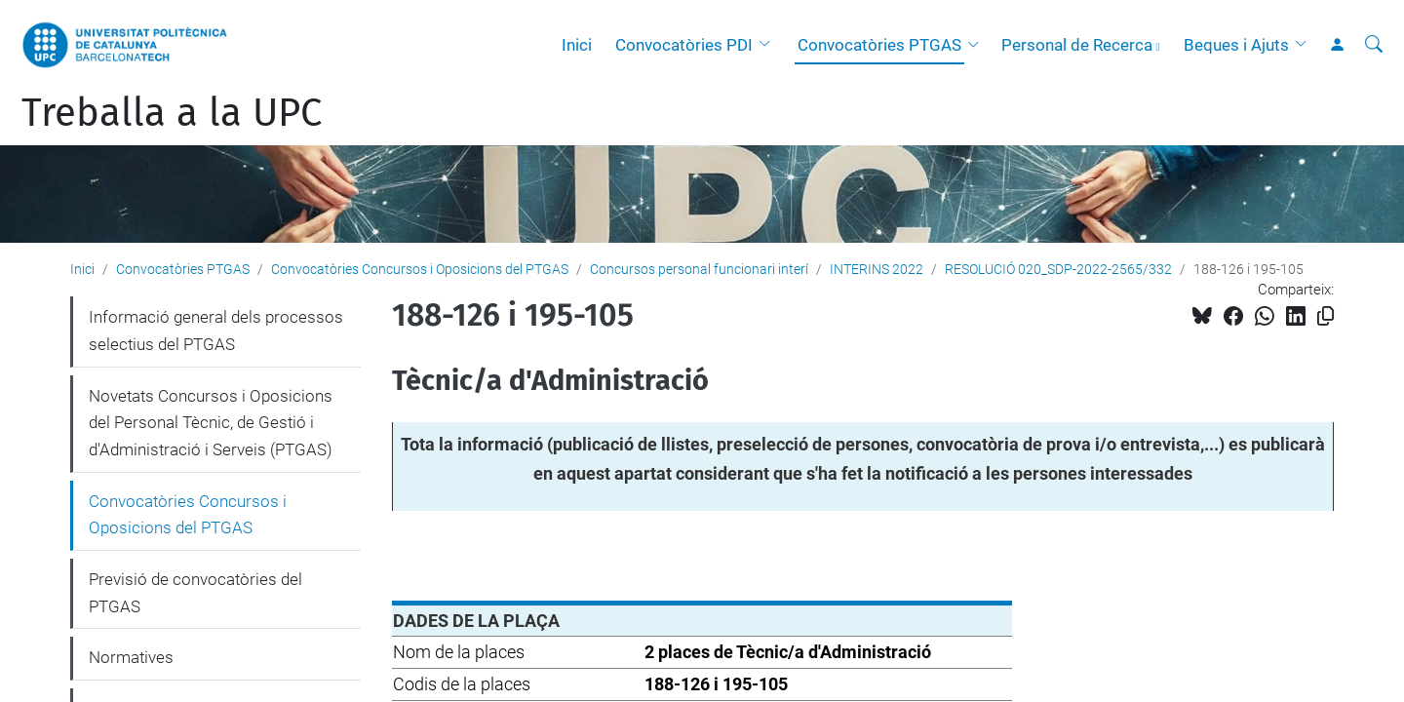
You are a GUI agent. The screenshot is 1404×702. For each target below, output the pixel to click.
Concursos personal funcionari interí (699, 269)
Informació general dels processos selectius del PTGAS (216, 330)
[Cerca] (1374, 44)
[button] (769, 44)
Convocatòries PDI (684, 45)
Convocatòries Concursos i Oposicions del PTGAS (419, 269)
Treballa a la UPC (171, 113)
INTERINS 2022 (876, 269)
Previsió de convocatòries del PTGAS (195, 592)
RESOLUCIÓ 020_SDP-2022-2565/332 (1058, 269)
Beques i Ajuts (1236, 45)
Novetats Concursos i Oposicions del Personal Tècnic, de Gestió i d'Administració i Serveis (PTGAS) (210, 422)
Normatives (131, 657)
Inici (577, 45)
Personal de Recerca (1076, 45)
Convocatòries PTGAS (879, 45)
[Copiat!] (1325, 316)
